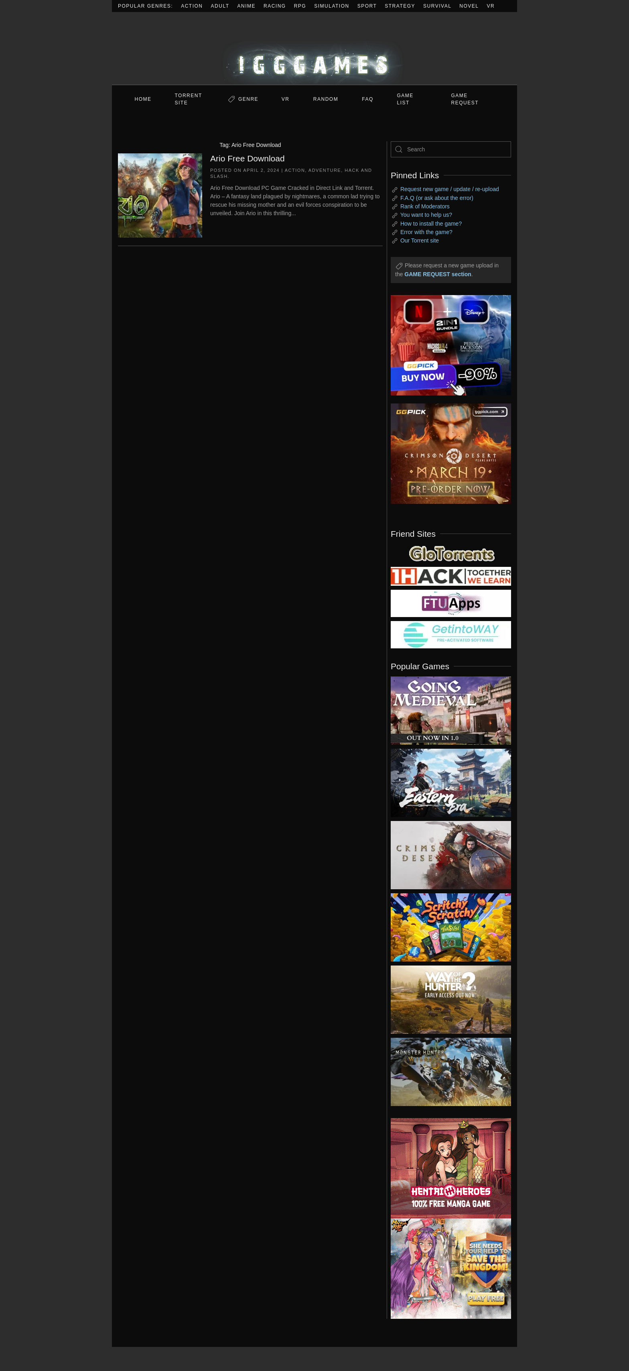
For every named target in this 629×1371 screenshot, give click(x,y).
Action (192, 6)
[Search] (451, 149)
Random (325, 99)
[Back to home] (314, 48)
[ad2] (447, 1168)
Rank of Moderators (425, 206)
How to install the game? (431, 223)
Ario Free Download (247, 158)
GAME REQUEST (465, 99)
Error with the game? (426, 232)
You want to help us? (426, 215)
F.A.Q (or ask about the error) (436, 198)
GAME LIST (405, 99)
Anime (246, 6)
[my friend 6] (451, 603)
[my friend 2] (451, 553)
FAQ (367, 99)
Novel (469, 6)
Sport (367, 6)
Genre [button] (248, 99)
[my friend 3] (451, 575)
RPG (300, 6)
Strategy (400, 6)
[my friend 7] (451, 634)
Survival (437, 6)
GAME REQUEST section (437, 274)
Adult (220, 6)
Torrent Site (188, 99)
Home (143, 99)
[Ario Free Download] (160, 194)
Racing (275, 6)
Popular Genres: (145, 6)
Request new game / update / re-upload (449, 189)
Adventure (324, 170)
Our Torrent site (419, 240)
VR (491, 6)
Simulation (331, 6)
